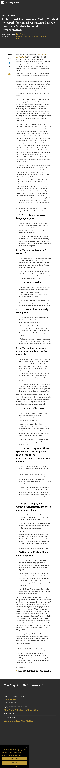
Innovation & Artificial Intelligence (27, 36)
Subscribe (9, 54)
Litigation (43, 36)
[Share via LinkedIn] (9, 63)
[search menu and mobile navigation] (58, 2)
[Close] (26, 752)
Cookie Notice (5, 757)
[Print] (9, 78)
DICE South (10, 701)
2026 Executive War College (19, 723)
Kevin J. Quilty (20, 34)
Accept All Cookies (14, 764)
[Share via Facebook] (9, 70)
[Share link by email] (9, 74)
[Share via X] (9, 67)
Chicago (18, 38)
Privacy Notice (21, 756)
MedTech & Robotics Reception (21, 711)
